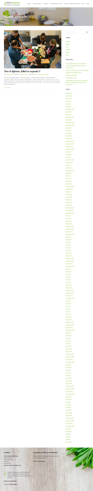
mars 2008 (68, 410)
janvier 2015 (69, 205)
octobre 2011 (69, 295)
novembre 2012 (70, 261)
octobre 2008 (69, 391)
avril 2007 (68, 439)
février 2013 (69, 253)
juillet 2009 (68, 367)
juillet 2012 (68, 271)
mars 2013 (68, 250)
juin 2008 (68, 402)
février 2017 (69, 181)
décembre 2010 (70, 322)
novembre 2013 (70, 229)
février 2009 (69, 380)
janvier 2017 (69, 183)
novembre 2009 (70, 357)
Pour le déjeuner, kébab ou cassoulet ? (22, 71)
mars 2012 (68, 282)
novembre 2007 (70, 420)
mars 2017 (68, 178)
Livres (87, 3)
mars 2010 (68, 346)
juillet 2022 (68, 120)
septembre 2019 (70, 149)
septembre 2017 (70, 170)
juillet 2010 (68, 335)
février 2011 (69, 317)
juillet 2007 (68, 431)
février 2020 (69, 136)
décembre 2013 (70, 226)
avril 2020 (68, 130)
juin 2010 (68, 338)
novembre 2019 (70, 144)
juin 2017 (68, 175)
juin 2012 (68, 274)
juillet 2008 (68, 399)
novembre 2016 (70, 186)
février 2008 (69, 412)
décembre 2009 (70, 354)
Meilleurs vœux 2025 (71, 75)
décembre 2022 (70, 117)
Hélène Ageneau (10, 74)
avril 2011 (68, 311)
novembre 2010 (70, 325)
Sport (67, 55)
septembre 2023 (70, 109)
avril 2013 (68, 247)
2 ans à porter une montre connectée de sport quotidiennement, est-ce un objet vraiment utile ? (76, 65)
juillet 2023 (68, 112)
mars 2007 (68, 442)
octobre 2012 (69, 263)
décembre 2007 (70, 418)
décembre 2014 (70, 207)
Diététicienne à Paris (71, 77)
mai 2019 (68, 157)
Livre (67, 47)
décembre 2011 (70, 290)
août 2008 (68, 396)
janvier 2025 (69, 98)
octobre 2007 (69, 423)
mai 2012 (68, 277)
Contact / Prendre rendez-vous (72, 3)
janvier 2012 (69, 287)
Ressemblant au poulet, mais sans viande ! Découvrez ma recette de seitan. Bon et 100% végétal (77, 82)
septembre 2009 (70, 362)
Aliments (68, 41)
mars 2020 (68, 133)
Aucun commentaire (44, 74)
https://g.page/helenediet (39, 461)
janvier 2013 (69, 255)
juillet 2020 (68, 128)
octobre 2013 (69, 231)
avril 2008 (68, 407)
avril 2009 (68, 375)
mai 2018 (68, 165)
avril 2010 (68, 343)
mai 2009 (68, 373)
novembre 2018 (70, 159)
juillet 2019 (68, 154)
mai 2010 (68, 341)
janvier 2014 (69, 223)
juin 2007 (68, 434)
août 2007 (68, 428)
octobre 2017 (69, 167)
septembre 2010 (70, 330)
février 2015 (69, 202)
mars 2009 (68, 378)
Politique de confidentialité (10, 481)
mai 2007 (68, 436)
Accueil (29, 3)
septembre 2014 (70, 213)
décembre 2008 (70, 386)
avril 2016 (68, 191)
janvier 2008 (69, 415)
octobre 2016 (69, 189)
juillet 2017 (68, 173)
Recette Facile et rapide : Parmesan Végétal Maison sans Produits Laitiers (77, 71)
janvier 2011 (69, 319)
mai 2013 (68, 245)
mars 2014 (68, 218)
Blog (83, 3)
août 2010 (68, 333)
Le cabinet (45, 3)
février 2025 (69, 96)
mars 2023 (68, 114)
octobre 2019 (69, 146)
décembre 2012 (70, 258)
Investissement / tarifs (56, 3)
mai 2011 (68, 309)
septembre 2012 (70, 266)
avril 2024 (68, 106)
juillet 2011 (68, 303)
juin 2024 (68, 104)
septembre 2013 (70, 234)
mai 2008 (68, 405)
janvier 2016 (69, 197)
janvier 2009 (69, 383)
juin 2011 (68, 306)
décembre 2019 (70, 141)
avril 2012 (68, 279)
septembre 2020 (70, 125)
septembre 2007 (70, 426)
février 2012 (69, 285)
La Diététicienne (37, 3)
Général (36, 74)
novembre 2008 (70, 389)
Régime (68, 52)
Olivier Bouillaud (13, 484)
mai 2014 (68, 215)
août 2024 (68, 101)
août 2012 (68, 269)
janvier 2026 (69, 93)
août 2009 (68, 365)
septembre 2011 (70, 298)
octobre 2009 (69, 359)
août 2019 (68, 151)
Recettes (68, 49)
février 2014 (69, 221)
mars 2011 (68, 314)
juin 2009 (68, 370)
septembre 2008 (70, 394)
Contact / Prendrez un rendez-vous (12, 465)
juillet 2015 (68, 199)
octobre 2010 (69, 327)
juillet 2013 (68, 239)
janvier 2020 (69, 138)
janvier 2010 (69, 351)
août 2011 (68, 301)
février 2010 (69, 349)
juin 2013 (68, 242)
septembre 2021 (70, 122)
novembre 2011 (70, 293)
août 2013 (68, 237)
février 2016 (69, 194)
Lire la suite (7, 87)
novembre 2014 (70, 210)
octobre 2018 (69, 162)
